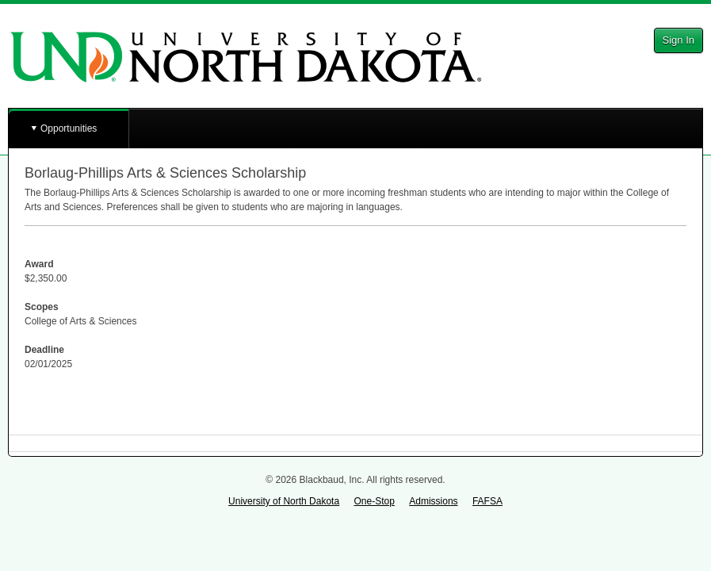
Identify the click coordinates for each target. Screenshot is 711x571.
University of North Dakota (283, 501)
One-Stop (374, 501)
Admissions (433, 501)
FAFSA (487, 501)
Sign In (678, 40)
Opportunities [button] (68, 128)
